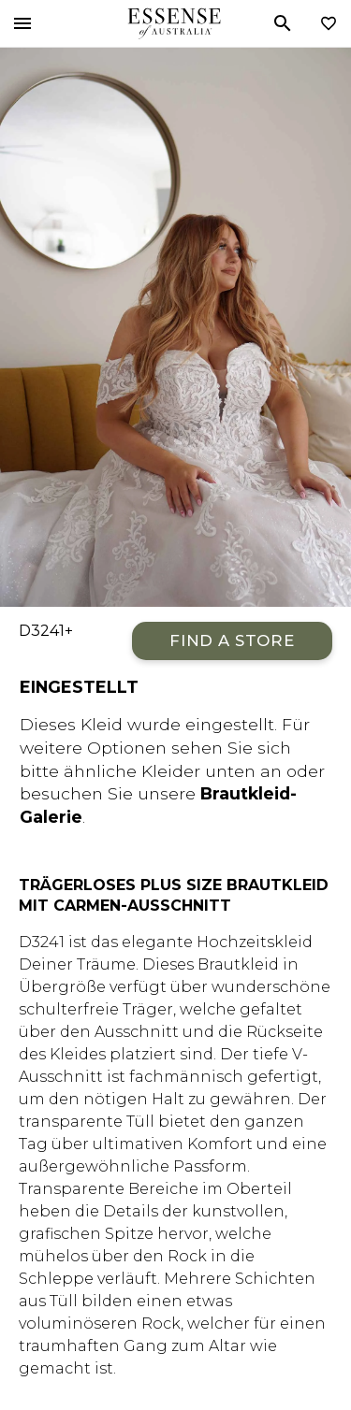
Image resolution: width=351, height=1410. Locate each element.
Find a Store (232, 640)
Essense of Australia (173, 23)
